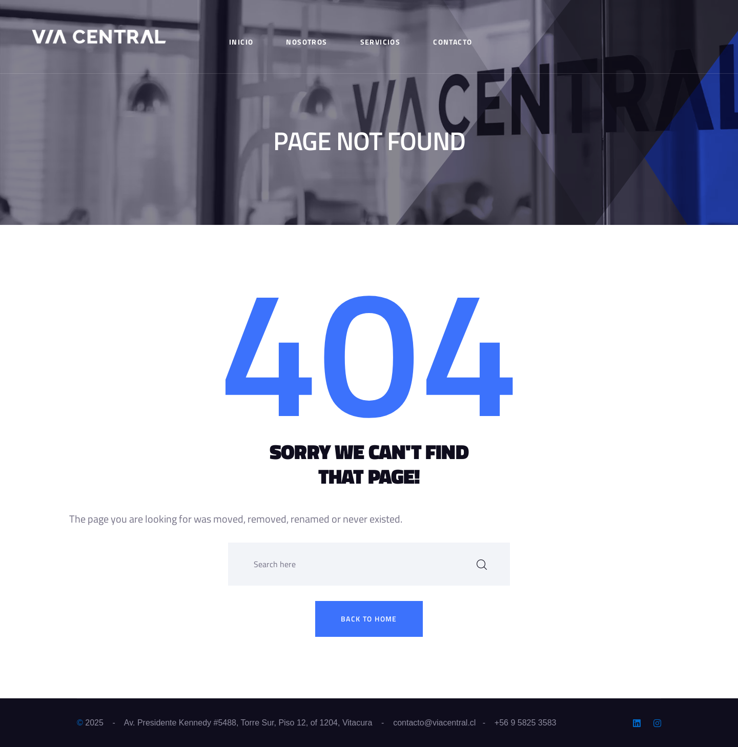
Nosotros (306, 41)
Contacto (452, 41)
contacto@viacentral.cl (434, 722)
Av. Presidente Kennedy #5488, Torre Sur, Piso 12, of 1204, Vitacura (248, 722)
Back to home (369, 618)
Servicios (380, 41)
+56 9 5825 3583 (526, 722)
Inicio (241, 41)
